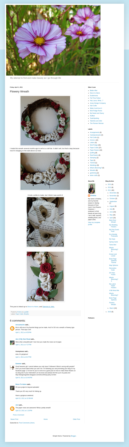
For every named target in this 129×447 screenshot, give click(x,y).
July (111, 209)
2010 (110, 312)
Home (46, 419)
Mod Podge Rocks (96, 111)
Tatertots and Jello (96, 121)
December (113, 193)
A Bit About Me (114, 290)
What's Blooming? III (113, 249)
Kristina (93, 195)
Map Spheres (113, 265)
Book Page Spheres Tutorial (113, 260)
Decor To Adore (21, 384)
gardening (93, 173)
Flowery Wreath (112, 303)
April (111, 218)
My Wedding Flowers (113, 226)
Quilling (92, 153)
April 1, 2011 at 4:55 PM (23, 332)
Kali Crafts (93, 106)
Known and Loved (113, 255)
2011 (110, 190)
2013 (110, 184)
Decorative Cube (112, 269)
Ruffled (92, 116)
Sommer (18, 364)
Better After (93, 90)
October (112, 198)
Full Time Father (95, 98)
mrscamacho (20, 325)
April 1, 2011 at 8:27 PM (23, 357)
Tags (91, 160)
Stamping (93, 158)
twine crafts (93, 175)
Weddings (93, 165)
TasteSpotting (94, 118)
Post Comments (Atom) (26, 423)
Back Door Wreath (112, 221)
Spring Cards (113, 242)
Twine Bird (112, 245)
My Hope (112, 239)
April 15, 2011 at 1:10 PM (24, 410)
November (113, 196)
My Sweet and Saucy (97, 113)
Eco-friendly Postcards (113, 235)
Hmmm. (92, 140)
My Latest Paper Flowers (112, 285)
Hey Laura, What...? (96, 100)
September (113, 201)
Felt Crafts (93, 137)
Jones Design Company (98, 103)
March (112, 308)
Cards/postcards (95, 135)
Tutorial (92, 163)
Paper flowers (94, 150)
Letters (92, 142)
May (111, 215)
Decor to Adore (32, 307)
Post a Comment (18, 415)
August (112, 206)
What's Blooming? (96, 168)
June (111, 212)
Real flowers (94, 155)
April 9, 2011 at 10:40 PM (24, 378)
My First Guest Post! (114, 230)
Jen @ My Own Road (23, 339)
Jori (17, 405)
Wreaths (26, 314)
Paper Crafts (19, 314)
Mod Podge (93, 145)
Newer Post (14, 419)
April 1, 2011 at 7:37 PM (23, 345)
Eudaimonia (94, 95)
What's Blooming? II (113, 279)
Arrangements (94, 132)
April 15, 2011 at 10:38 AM (24, 398)
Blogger (73, 436)
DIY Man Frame (112, 273)
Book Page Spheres (113, 299)
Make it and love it (96, 108)
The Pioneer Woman (97, 123)
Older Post (76, 419)
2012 (110, 187)
